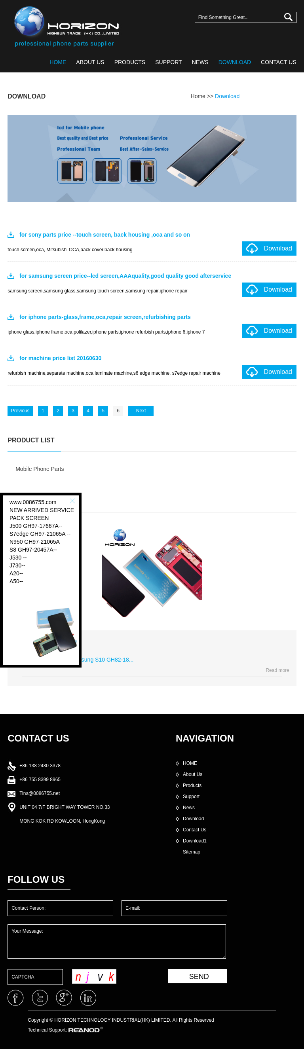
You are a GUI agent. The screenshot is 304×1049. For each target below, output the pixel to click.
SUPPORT (168, 62)
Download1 (195, 841)
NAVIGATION (205, 738)
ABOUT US (90, 62)
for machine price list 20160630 (60, 358)
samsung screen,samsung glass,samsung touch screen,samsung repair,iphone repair (97, 291)
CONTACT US (278, 62)
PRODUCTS (130, 62)
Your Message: (117, 941)
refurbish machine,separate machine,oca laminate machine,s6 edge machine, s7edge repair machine (114, 373)
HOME (57, 62)
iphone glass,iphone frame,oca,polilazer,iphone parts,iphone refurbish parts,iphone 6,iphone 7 (106, 332)
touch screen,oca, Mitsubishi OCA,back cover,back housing (70, 249)
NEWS (200, 62)
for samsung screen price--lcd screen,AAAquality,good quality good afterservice (125, 276)
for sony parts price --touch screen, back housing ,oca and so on (104, 234)
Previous (20, 411)
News (189, 807)
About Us (192, 774)
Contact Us (194, 830)
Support (191, 796)
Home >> (203, 96)
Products (192, 785)
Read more (277, 670)
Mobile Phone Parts (39, 469)
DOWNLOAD (234, 62)
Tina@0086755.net (39, 793)
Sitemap (191, 852)
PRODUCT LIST (31, 440)
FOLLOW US (36, 879)
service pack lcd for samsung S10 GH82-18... (78, 659)
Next (141, 411)
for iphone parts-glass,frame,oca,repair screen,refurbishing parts (105, 317)
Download (227, 96)
